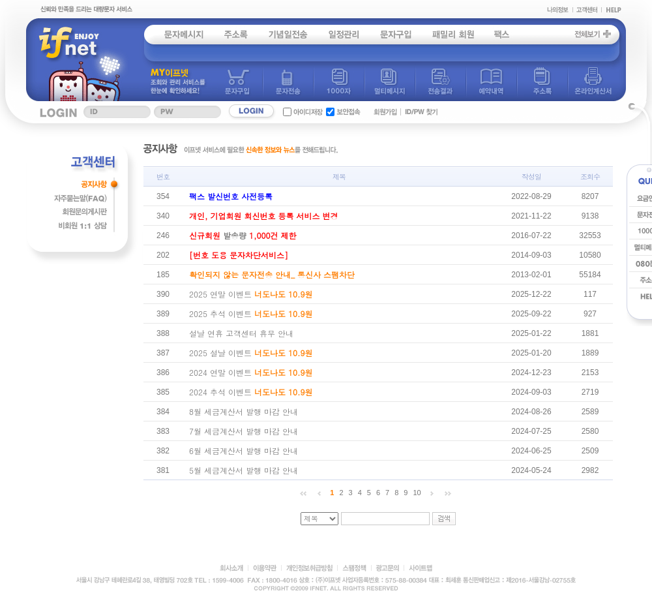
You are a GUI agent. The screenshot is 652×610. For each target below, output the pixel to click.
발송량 (243, 235)
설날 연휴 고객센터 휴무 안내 (241, 333)
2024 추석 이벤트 (251, 391)
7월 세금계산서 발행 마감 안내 (243, 430)
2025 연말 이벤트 (251, 293)
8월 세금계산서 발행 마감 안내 (243, 411)
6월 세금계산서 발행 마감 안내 (243, 450)
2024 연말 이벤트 (251, 372)
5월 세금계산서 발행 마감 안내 (243, 470)
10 (417, 492)
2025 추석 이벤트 (251, 313)
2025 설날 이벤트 (251, 352)
